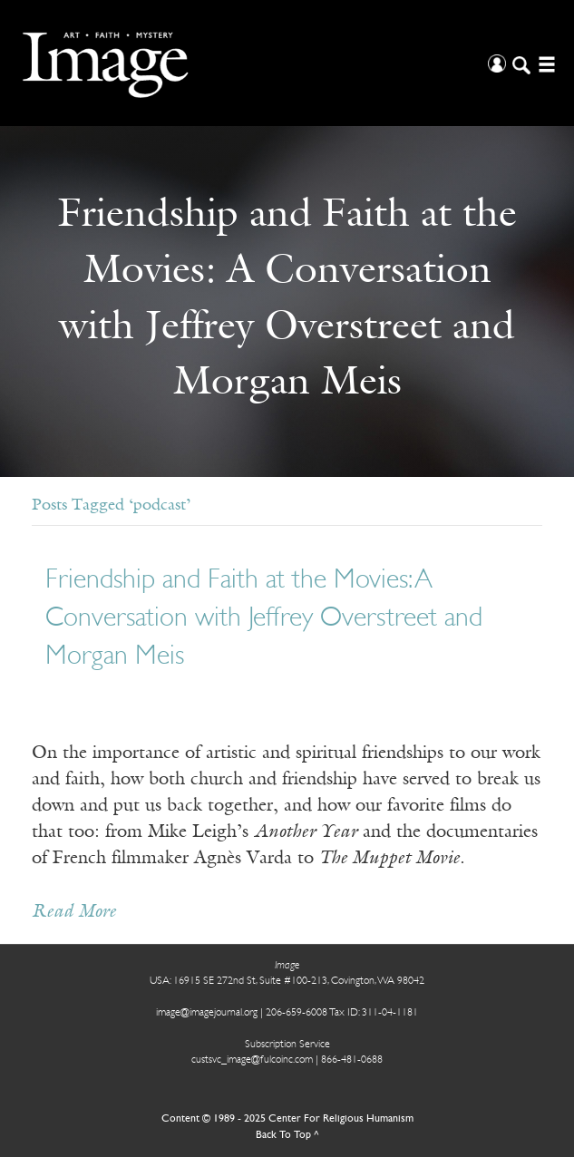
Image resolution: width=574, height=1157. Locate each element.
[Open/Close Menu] (544, 63)
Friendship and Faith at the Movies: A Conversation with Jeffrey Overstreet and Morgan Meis (263, 619)
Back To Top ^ (287, 1135)
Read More (74, 912)
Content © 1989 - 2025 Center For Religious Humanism (287, 1118)
